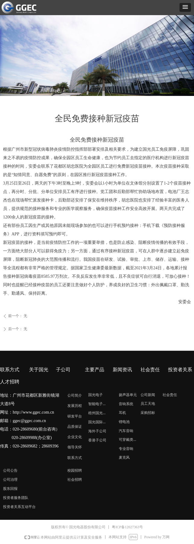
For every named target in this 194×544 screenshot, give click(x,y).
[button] (185, 7)
